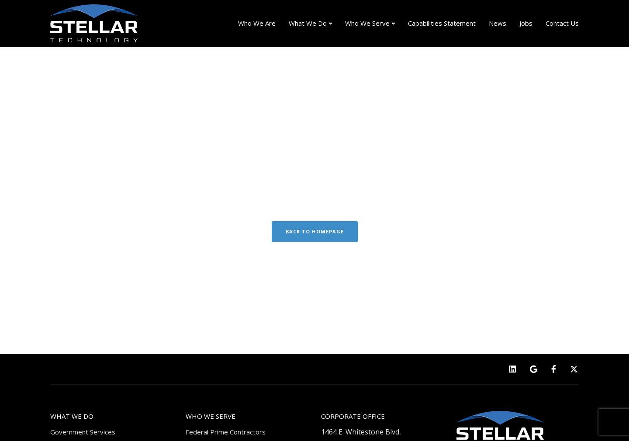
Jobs (525, 23)
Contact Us (562, 23)
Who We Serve (367, 23)
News (497, 23)
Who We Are (257, 23)
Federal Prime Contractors (226, 431)
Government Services (82, 431)
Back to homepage (315, 231)
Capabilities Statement (442, 23)
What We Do (308, 23)
